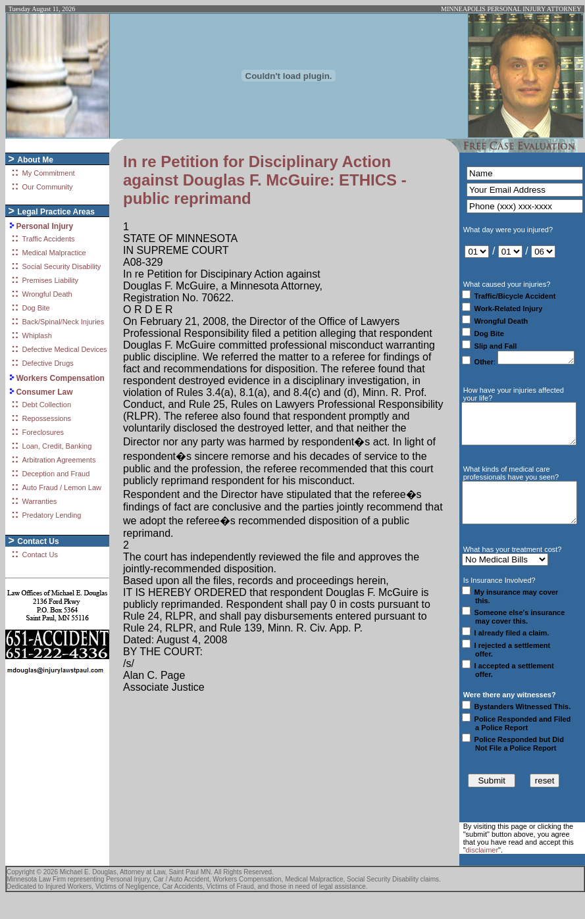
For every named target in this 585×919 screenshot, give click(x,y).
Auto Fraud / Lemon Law (61, 487)
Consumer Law (44, 392)
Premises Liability (50, 280)
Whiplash (37, 335)
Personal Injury (44, 226)
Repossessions (47, 418)
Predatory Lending (52, 515)
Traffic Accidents (48, 239)
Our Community (47, 187)
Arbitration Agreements (59, 460)
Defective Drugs (48, 363)
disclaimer (482, 872)
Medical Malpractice (54, 253)
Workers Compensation (60, 378)
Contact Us (40, 555)
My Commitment (48, 173)
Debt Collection (47, 405)
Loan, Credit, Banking (57, 446)
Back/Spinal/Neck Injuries (63, 322)
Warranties (39, 501)
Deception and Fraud (56, 474)
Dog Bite (36, 308)
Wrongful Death (47, 294)
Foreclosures (43, 432)
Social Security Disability (61, 266)
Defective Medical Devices (64, 349)
